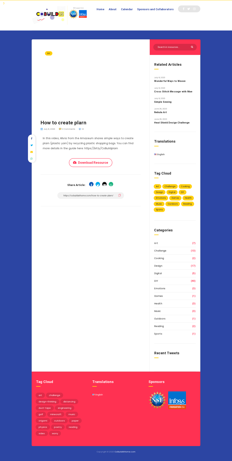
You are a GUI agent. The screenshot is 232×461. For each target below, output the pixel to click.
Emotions (159, 288)
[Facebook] (183, 9)
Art (156, 243)
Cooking (159, 258)
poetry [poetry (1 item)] (58, 427)
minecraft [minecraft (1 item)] (56, 414)
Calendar (127, 9)
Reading (159, 326)
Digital (158, 273)
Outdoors (159, 318)
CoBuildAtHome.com (125, 451)
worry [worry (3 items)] (55, 433)
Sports (158, 333)
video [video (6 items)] (42, 433)
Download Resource (93, 162)
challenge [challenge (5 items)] (54, 395)
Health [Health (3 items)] (188, 197)
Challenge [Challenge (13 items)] (170, 186)
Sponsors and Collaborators (155, 9)
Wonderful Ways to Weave (170, 81)
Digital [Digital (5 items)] (172, 192)
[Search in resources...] (175, 47)
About (113, 9)
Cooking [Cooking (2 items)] (185, 186)
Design (158, 266)
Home (100, 9)
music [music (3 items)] (72, 414)
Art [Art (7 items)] (157, 186)
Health (158, 303)
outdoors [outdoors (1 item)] (59, 420)
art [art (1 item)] (40, 395)
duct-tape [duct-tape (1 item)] (45, 407)
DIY (48, 53)
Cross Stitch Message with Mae (173, 91)
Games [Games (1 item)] (175, 197)
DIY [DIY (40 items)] (182, 192)
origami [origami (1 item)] (43, 420)
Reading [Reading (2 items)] (187, 203)
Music (157, 311)
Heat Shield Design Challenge (172, 122)
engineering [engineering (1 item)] (64, 407)
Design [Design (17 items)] (159, 192)
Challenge (160, 250)
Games (158, 296)
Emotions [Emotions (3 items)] (161, 197)
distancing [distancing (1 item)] (69, 401)
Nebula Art (160, 112)
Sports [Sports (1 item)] (159, 209)
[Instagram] (194, 9)
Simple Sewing (163, 102)
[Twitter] (188, 9)
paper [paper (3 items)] (75, 420)
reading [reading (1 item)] (73, 427)
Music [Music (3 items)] (159, 203)
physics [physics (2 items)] (43, 427)
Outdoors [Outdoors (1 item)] (173, 203)
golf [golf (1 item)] (41, 414)
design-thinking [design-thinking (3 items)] (47, 401)
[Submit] (192, 46)
